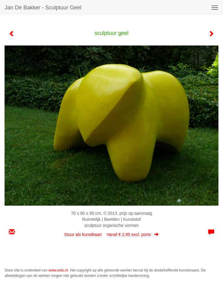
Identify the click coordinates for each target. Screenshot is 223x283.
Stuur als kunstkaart (111, 234)
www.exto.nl (58, 270)
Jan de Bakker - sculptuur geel (43, 8)
